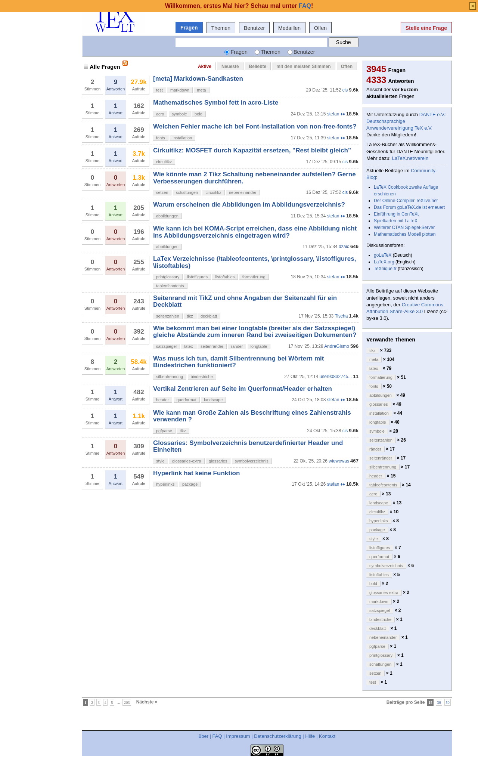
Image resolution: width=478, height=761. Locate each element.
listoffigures (197, 277)
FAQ (217, 736)
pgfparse (164, 431)
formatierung (254, 277)
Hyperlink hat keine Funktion (196, 473)
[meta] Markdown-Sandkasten (198, 78)
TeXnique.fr (385, 268)
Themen (220, 28)
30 (439, 702)
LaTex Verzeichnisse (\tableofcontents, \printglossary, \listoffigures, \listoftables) (254, 262)
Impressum (238, 736)
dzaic (344, 246)
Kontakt (327, 736)
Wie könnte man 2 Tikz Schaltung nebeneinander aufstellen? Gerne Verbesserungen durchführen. (254, 178)
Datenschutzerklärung (277, 736)
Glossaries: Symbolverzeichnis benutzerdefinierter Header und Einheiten (248, 446)
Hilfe (310, 736)
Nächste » (147, 702)
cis (345, 90)
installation (182, 138)
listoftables (225, 277)
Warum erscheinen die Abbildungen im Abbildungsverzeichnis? (249, 204)
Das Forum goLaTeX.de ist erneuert (409, 207)
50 (448, 702)
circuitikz (164, 162)
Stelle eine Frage (426, 28)
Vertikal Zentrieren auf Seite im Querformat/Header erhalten (242, 388)
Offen (320, 28)
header (162, 399)
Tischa (341, 316)
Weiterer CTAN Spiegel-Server (404, 227)
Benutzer (254, 28)
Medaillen (289, 28)
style (160, 461)
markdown (179, 90)
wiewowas (339, 461)
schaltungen (187, 192)
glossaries (218, 461)
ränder (237, 346)
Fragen (189, 28)
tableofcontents (170, 286)
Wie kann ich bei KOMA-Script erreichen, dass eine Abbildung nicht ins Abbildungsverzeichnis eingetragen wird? (255, 232)
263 (127, 702)
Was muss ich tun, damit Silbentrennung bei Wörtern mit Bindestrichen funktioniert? (238, 362)
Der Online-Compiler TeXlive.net (406, 200)
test (159, 90)
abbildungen (167, 216)
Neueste (230, 66)
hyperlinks (165, 484)
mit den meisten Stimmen (303, 66)
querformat (186, 399)
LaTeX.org (384, 262)
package (190, 484)
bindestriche (202, 376)
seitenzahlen (167, 316)
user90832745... (336, 376)
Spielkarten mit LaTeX (396, 220)
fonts (160, 138)
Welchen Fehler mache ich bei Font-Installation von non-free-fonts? (255, 126)
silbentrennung (169, 376)
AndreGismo (336, 346)
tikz (190, 316)
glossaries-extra (186, 461)
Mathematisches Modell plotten (404, 234)
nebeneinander (242, 192)
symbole (179, 114)
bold (198, 114)
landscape (213, 399)
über (203, 736)
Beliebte (258, 66)
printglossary (167, 277)
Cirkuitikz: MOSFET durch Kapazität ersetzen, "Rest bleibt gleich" (252, 150)
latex (188, 346)
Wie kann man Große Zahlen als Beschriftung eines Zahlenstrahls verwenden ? (252, 416)
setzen (162, 192)
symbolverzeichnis (252, 461)
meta (201, 90)
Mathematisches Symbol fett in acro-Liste (215, 102)
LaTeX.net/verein (410, 158)
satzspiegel (166, 346)
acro (160, 114)
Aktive (204, 66)
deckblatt (209, 316)
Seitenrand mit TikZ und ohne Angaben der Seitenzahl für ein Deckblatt (245, 301)
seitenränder (212, 346)
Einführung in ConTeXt (396, 214)
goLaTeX (382, 255)
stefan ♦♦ (336, 114)
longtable (259, 346)
